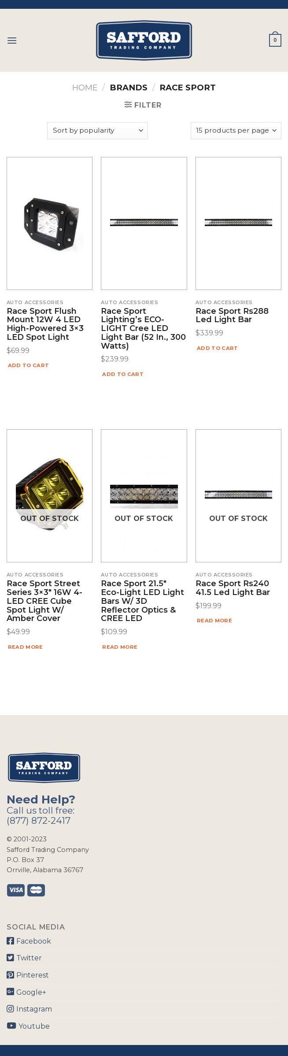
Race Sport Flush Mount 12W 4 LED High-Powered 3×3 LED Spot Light (45, 324)
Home (85, 87)
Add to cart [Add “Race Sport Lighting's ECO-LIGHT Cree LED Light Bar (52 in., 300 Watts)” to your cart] (123, 374)
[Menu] (12, 40)
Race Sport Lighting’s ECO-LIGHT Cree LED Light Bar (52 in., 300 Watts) (143, 329)
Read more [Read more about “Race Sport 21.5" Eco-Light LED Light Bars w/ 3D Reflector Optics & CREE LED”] (119, 647)
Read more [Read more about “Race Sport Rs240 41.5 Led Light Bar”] (214, 620)
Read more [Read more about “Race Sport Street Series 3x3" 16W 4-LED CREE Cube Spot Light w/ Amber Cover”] (25, 647)
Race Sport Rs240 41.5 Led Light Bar (233, 588)
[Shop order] (97, 130)
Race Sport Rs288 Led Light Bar (232, 316)
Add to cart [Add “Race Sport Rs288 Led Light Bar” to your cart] (217, 348)
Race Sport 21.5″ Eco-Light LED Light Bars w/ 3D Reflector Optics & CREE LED (142, 601)
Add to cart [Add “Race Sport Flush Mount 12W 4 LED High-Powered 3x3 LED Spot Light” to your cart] (28, 365)
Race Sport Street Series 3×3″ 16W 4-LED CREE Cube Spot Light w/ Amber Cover (44, 601)
